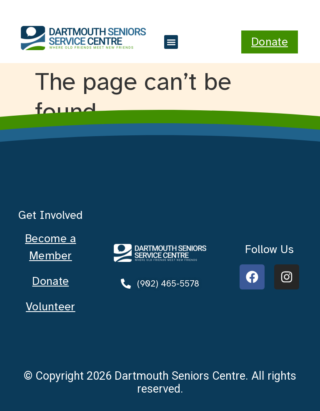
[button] (171, 42)
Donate (50, 281)
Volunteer (50, 306)
